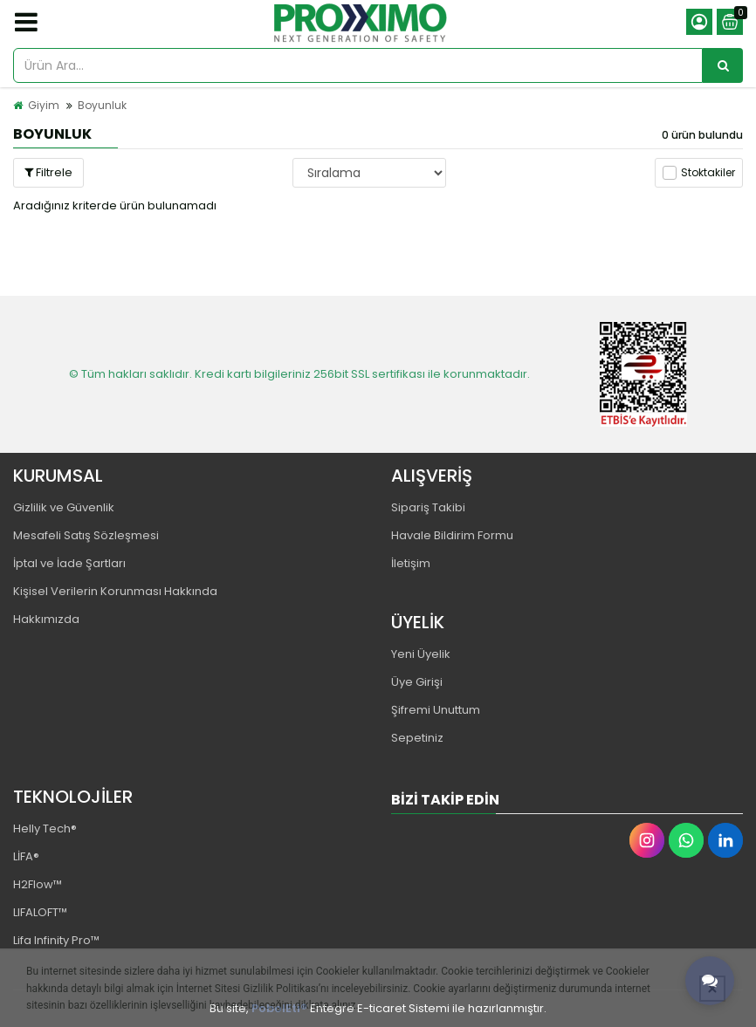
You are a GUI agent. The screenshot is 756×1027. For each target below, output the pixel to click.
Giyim (43, 105)
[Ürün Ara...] (723, 65)
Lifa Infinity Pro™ (56, 940)
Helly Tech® (45, 828)
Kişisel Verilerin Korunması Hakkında (115, 591)
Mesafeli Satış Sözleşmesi (86, 535)
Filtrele (48, 172)
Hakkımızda (46, 619)
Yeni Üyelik (420, 654)
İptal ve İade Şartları (69, 563)
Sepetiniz (417, 737)
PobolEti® (279, 1008)
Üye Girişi (417, 682)
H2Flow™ (37, 884)
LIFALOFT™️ (40, 912)
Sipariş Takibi (428, 507)
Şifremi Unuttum (435, 710)
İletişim (410, 563)
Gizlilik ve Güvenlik (63, 507)
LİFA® (26, 856)
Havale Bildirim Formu (452, 535)
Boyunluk (102, 105)
